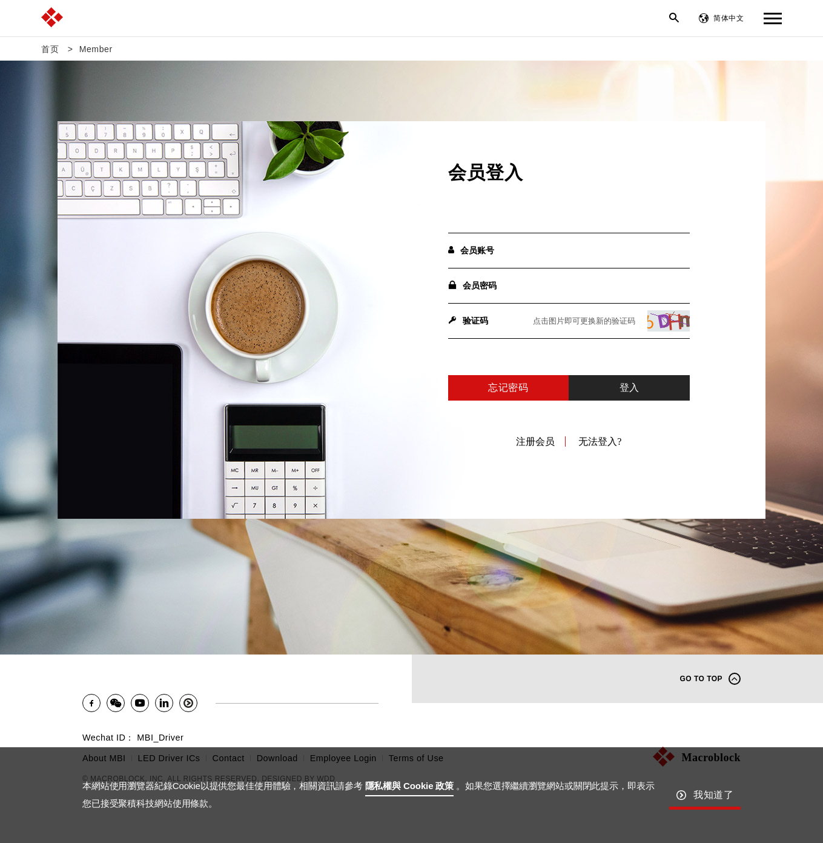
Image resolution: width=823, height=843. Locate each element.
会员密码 (472, 285)
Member (96, 49)
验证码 (468, 320)
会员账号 (471, 250)
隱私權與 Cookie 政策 (409, 786)
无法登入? (599, 441)
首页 (50, 49)
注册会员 (535, 441)
